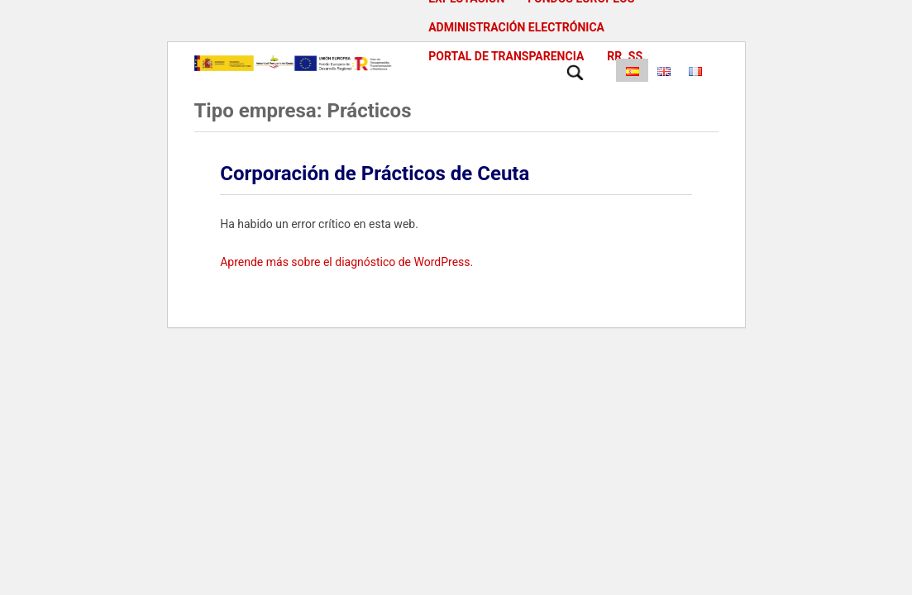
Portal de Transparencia (506, 56)
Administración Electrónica (516, 27)
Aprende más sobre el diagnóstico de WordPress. (346, 262)
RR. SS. (626, 56)
